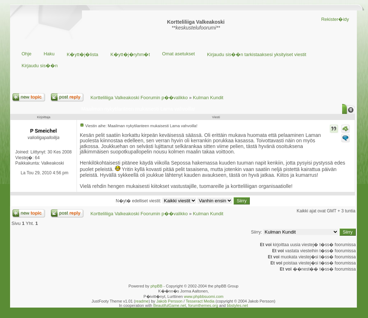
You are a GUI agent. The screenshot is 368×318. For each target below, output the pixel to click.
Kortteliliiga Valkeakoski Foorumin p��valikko (139, 97)
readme (141, 301)
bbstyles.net (237, 305)
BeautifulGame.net (169, 305)
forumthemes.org (203, 305)
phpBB (156, 286)
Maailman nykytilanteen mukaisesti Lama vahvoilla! (138, 109)
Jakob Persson (169, 301)
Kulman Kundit (208, 97)
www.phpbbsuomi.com (204, 296)
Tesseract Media (200, 301)
